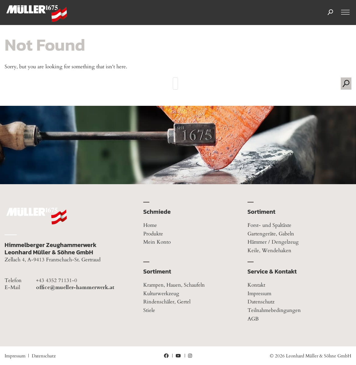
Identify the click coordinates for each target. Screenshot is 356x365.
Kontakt (256, 284)
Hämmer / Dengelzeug (273, 241)
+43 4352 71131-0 (56, 280)
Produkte (153, 233)
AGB (253, 318)
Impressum (259, 293)
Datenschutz (261, 301)
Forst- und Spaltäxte (269, 225)
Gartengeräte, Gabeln (270, 233)
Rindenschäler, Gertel (166, 301)
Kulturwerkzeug (161, 293)
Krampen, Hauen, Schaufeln (174, 284)
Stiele (149, 310)
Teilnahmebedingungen (274, 310)
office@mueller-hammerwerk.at (75, 287)
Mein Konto (157, 241)
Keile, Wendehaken (269, 250)
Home (150, 225)
